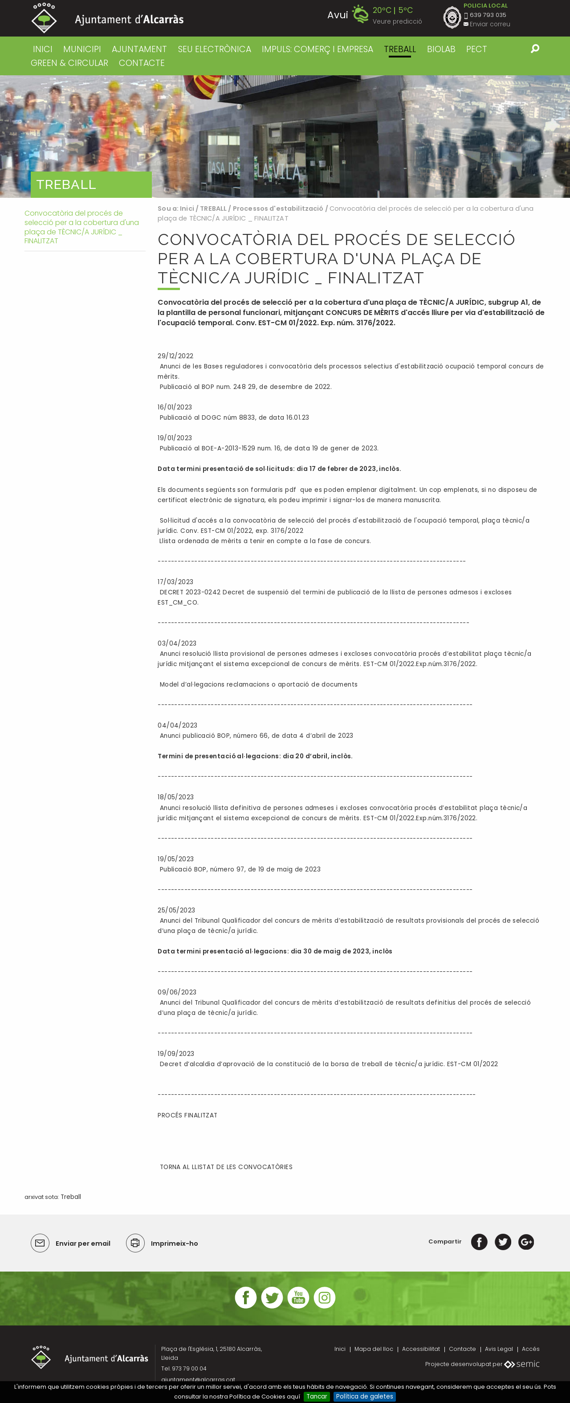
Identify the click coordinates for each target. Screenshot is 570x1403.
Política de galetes (364, 1396)
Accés (531, 1349)
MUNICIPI (82, 49)
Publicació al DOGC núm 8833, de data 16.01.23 (233, 417)
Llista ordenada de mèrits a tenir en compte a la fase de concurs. (264, 541)
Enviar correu (490, 24)
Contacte (462, 1349)
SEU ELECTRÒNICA (214, 49)
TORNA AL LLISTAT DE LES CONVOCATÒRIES (225, 1167)
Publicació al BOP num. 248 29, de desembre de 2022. (245, 387)
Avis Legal (499, 1349)
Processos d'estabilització (278, 208)
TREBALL (400, 49)
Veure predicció (397, 21)
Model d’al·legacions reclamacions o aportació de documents (258, 684)
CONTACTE (142, 63)
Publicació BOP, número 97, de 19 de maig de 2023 (240, 869)
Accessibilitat (421, 1349)
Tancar (316, 1396)
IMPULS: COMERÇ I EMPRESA (317, 49)
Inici (43, 49)
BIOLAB (441, 49)
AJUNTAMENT (139, 49)
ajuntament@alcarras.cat (198, 1379)
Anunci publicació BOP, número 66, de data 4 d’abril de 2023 (256, 736)
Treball (71, 1197)
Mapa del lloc (373, 1349)
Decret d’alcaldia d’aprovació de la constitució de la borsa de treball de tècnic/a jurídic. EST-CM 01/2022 (328, 1064)
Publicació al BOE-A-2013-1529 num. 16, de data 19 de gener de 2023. (268, 448)
